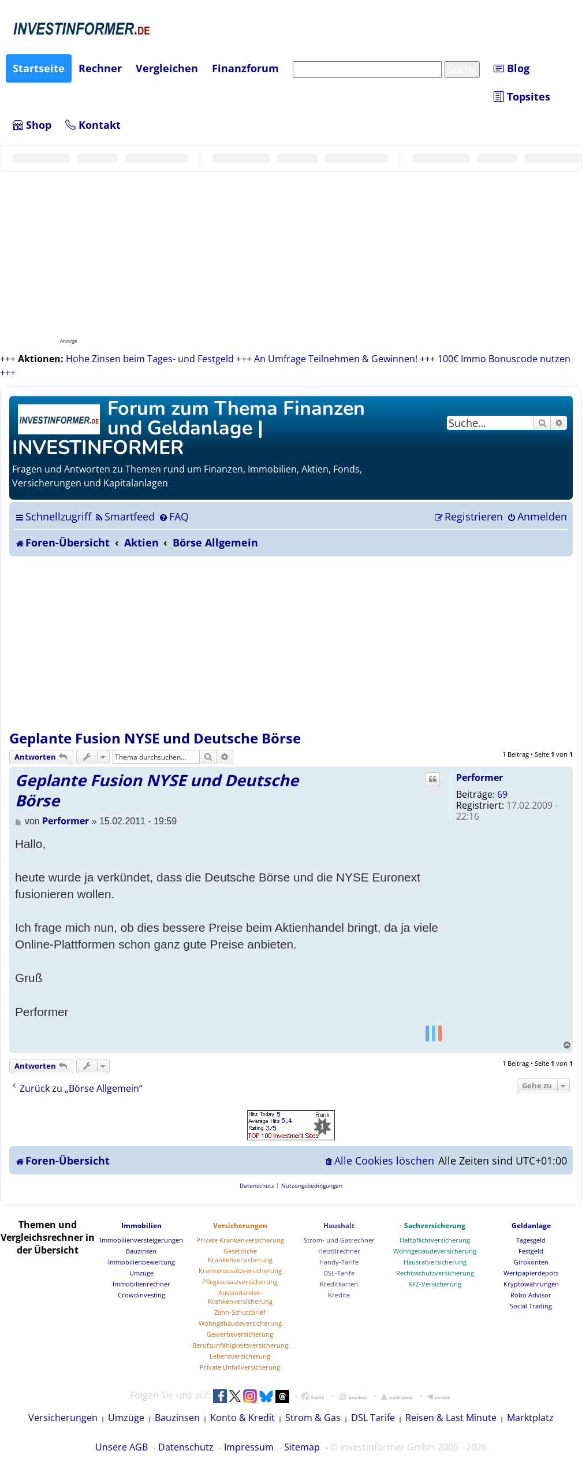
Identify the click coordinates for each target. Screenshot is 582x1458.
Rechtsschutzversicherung (435, 1273)
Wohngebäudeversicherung (240, 1323)
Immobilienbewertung (141, 1262)
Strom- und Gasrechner (339, 1240)
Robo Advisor (530, 1294)
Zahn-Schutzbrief (240, 1312)
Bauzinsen (141, 1251)
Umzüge (141, 1273)
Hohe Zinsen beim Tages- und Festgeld (150, 358)
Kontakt (93, 125)
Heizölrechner (339, 1251)
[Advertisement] (291, 643)
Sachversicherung (434, 1225)
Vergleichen (167, 68)
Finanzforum (245, 68)
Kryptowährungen (531, 1284)
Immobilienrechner (141, 1284)
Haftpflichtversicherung (435, 1240)
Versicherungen (240, 1225)
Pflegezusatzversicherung (240, 1281)
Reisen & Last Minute (451, 1417)
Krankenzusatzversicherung (240, 1270)
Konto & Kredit (242, 1417)
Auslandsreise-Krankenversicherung (240, 1296)
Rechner (100, 68)
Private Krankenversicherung (240, 1240)
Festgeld (530, 1251)
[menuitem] (124, 516)
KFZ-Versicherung (434, 1284)
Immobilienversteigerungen (141, 1240)
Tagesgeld (531, 1240)
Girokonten (531, 1262)
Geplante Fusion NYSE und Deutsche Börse (155, 737)
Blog (511, 68)
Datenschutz (186, 1447)
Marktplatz (530, 1417)
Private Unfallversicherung (240, 1367)
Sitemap (302, 1447)
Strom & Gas (313, 1417)
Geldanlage (531, 1225)
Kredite (339, 1294)
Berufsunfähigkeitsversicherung (240, 1345)
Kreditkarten (339, 1284)
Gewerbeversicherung (240, 1334)
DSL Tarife (373, 1417)
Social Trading (531, 1305)
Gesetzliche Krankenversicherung (240, 1255)
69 (502, 794)
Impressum (249, 1447)
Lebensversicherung (240, 1356)
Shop (32, 125)
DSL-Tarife (339, 1273)
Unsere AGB (121, 1447)
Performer (479, 777)
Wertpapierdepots (530, 1273)
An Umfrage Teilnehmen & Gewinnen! (335, 358)
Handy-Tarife (339, 1262)
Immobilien (141, 1225)
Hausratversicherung (435, 1262)
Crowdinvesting (141, 1294)
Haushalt (339, 1225)
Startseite (39, 68)
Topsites (522, 96)
